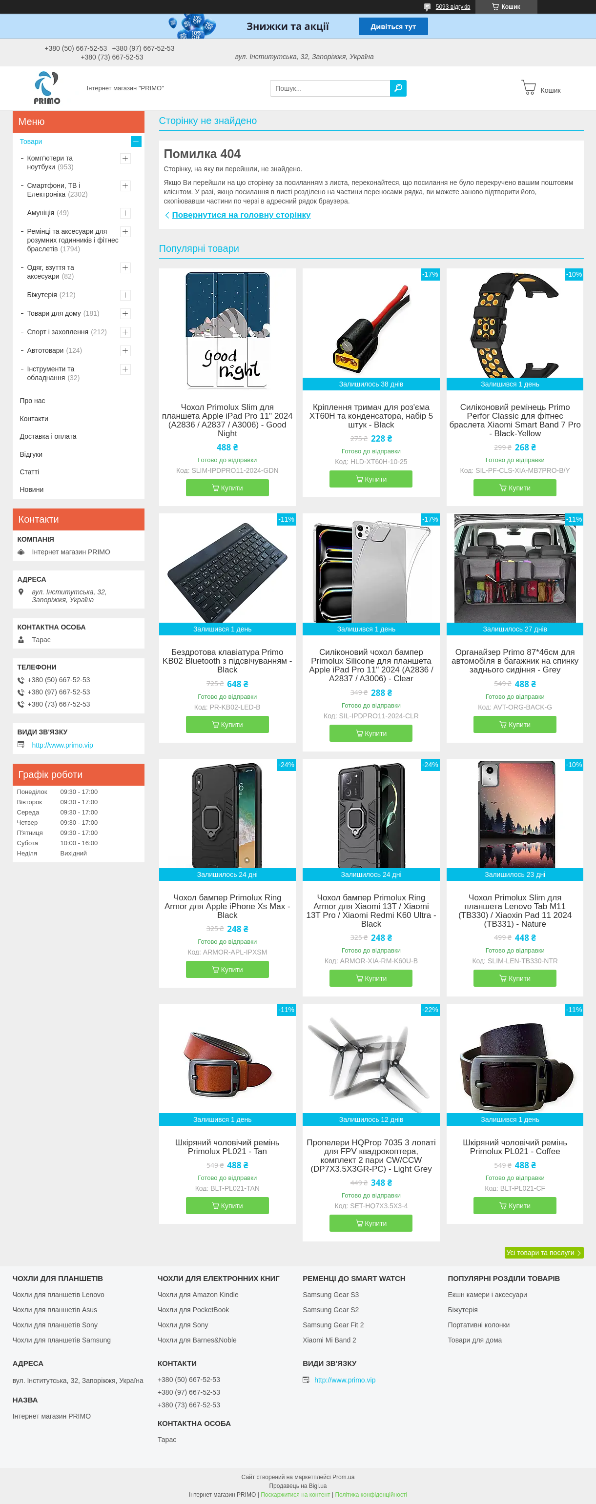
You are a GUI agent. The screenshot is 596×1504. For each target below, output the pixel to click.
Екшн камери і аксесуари (487, 1295)
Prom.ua (343, 1477)
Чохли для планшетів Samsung (62, 1340)
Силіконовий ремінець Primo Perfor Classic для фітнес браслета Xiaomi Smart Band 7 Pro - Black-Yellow (515, 420)
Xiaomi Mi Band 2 (329, 1340)
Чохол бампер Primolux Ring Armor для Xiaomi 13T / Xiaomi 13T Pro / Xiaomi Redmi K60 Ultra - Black (371, 911)
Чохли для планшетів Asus (55, 1310)
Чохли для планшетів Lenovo (58, 1295)
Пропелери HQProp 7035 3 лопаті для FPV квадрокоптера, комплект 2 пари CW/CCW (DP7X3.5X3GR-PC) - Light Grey (371, 1156)
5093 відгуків (453, 6)
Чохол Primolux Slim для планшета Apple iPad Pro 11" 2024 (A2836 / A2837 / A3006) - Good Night (227, 420)
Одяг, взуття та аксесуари (50, 272)
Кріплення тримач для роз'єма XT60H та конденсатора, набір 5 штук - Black (371, 416)
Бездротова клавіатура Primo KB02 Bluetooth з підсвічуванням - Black (227, 661)
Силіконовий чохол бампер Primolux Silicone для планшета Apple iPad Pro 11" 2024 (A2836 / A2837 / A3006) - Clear (371, 665)
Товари (31, 141)
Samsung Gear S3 (331, 1295)
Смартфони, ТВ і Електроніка (54, 190)
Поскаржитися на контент (295, 1494)
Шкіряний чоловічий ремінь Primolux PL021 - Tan (227, 1147)
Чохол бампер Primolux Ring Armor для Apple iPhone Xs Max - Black (227, 907)
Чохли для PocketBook (193, 1310)
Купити (232, 488)
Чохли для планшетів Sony (55, 1325)
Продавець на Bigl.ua (298, 1486)
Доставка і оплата (48, 436)
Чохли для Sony (183, 1325)
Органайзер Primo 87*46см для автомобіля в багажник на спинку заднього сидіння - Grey (515, 661)
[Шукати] (398, 88)
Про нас (32, 401)
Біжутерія (42, 295)
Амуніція (41, 213)
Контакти (34, 419)
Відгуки (31, 454)
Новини (32, 489)
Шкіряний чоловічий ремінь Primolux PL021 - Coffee (515, 1147)
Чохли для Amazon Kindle (198, 1295)
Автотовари (45, 350)
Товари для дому (54, 313)
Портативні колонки (479, 1325)
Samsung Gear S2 (331, 1310)
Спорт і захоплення (58, 332)
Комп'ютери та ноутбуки (50, 162)
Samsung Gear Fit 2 (333, 1325)
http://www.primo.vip (62, 745)
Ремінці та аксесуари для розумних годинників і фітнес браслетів (73, 240)
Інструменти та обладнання (51, 373)
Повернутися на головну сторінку (241, 215)
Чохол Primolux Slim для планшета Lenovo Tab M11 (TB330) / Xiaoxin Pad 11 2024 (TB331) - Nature (515, 911)
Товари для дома (475, 1340)
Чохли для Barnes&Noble (197, 1340)
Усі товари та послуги (541, 1253)
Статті (30, 472)
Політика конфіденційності (371, 1494)
